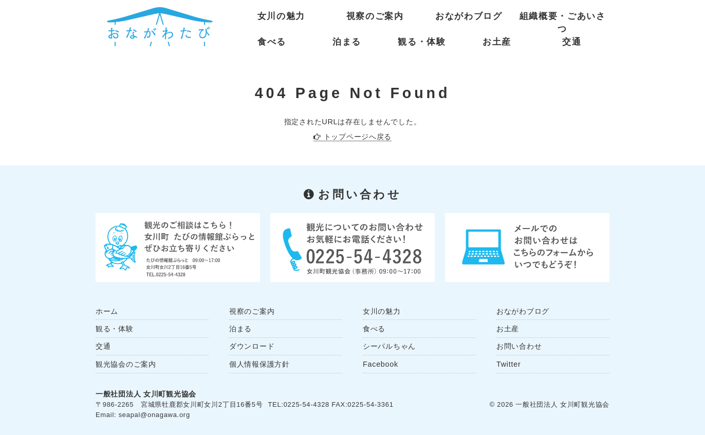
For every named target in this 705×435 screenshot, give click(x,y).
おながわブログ (469, 16)
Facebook (380, 364)
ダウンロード (251, 346)
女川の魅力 (281, 16)
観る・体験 (422, 42)
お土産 (497, 42)
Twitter (508, 364)
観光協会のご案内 (126, 364)
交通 (571, 42)
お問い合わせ (519, 346)
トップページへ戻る (358, 137)
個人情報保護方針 (259, 364)
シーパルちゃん (389, 346)
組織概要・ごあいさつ (563, 18)
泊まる (346, 42)
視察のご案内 (375, 16)
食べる (271, 42)
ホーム (107, 311)
